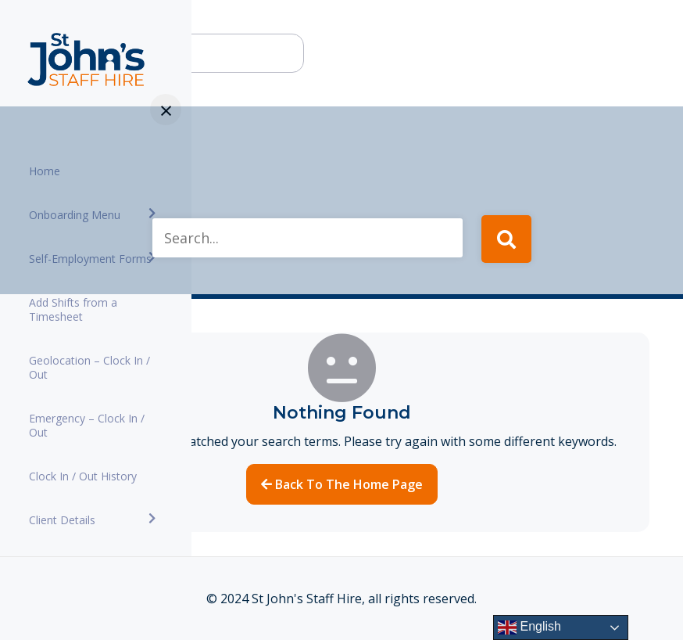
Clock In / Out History (83, 476)
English (529, 627)
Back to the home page (342, 484)
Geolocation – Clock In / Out (89, 367)
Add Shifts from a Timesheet (73, 309)
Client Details (62, 519)
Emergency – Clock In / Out (87, 425)
